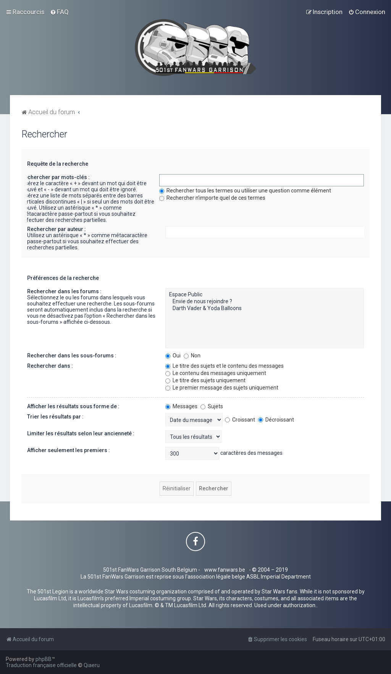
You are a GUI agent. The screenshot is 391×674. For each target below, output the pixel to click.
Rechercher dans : (50, 366)
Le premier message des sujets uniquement (221, 388)
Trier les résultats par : (55, 417)
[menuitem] (59, 11)
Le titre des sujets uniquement (205, 380)
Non (192, 355)
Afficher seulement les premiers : (68, 450)
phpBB (44, 659)
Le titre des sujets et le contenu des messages (224, 366)
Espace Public (264, 294)
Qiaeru (92, 665)
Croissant (240, 420)
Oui (173, 355)
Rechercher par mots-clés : (55, 177)
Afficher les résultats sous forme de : (73, 406)
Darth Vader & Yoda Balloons (264, 308)
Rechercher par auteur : (56, 229)
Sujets (211, 406)
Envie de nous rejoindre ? (264, 301)
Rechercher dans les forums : (64, 291)
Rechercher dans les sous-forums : (71, 355)
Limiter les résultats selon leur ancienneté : (80, 433)
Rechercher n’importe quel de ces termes (212, 198)
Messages (181, 406)
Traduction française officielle (41, 665)
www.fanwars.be (224, 570)
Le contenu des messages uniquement (215, 373)
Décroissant (276, 420)
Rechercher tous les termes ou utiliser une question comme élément (245, 190)
